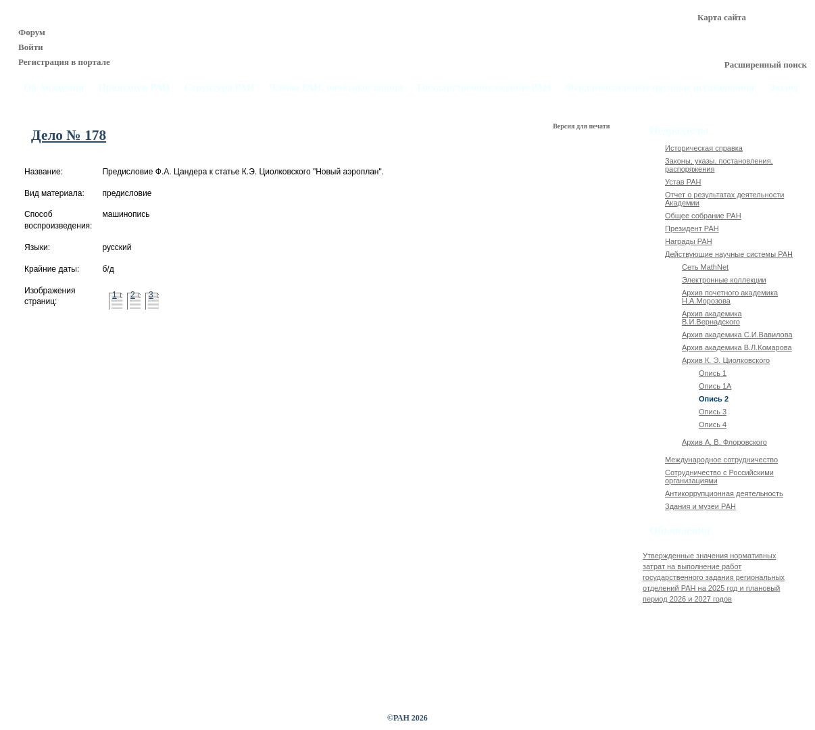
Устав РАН (683, 182)
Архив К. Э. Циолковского (726, 360)
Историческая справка (704, 148)
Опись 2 (713, 399)
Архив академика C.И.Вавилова (737, 335)
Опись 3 (712, 412)
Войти (30, 47)
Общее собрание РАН (703, 216)
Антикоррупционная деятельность (724, 493)
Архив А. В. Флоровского (724, 442)
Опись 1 (712, 373)
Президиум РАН (134, 87)
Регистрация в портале (64, 62)
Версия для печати (582, 126)
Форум (31, 32)
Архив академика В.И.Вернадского (712, 318)
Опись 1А (715, 386)
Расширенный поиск (765, 64)
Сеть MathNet (705, 267)
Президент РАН (692, 228)
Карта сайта (721, 17)
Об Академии (54, 87)
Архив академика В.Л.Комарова (737, 347)
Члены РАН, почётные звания (336, 87)
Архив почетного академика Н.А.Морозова (730, 297)
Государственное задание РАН (484, 87)
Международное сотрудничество (721, 460)
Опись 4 (712, 424)
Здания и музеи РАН (700, 506)
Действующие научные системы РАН (729, 254)
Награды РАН (688, 241)
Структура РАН (219, 87)
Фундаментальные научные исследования (659, 87)
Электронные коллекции (724, 280)
